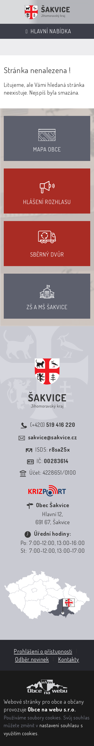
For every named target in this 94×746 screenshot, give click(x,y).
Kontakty (68, 659)
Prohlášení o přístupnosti (43, 651)
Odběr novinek (32, 659)
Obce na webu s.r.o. (52, 709)
